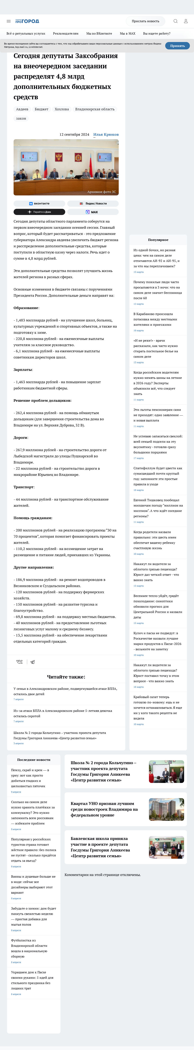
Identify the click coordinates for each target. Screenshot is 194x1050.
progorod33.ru (129, 996)
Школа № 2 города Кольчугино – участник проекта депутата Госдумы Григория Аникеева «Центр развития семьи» (66, 738)
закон (21, 118)
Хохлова (62, 109)
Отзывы (11, 930)
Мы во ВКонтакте (99, 33)
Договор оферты (16, 935)
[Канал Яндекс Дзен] (39, 212)
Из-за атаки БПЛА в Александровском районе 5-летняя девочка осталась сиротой (66, 716)
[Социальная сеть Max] (93, 212)
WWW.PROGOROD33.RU (42, 958)
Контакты (86, 930)
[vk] (19, 662)
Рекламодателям (65, 33)
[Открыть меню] (9, 21)
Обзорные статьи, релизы (59, 930)
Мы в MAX (127, 33)
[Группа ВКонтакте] (39, 204)
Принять (177, 46)
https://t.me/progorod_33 (169, 1006)
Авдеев (22, 109)
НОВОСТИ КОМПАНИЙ (56, 902)
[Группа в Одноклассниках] (127, 909)
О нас (10, 925)
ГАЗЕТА (82, 902)
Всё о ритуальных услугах (26, 33)
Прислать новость (145, 21)
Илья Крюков (106, 134)
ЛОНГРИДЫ (14, 902)
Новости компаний (55, 935)
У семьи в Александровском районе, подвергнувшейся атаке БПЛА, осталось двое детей (66, 694)
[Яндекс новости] (93, 204)
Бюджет (41, 109)
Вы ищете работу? (156, 33)
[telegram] (34, 662)
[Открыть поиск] (175, 21)
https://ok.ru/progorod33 (138, 1006)
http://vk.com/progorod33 (107, 1006)
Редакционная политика (94, 925)
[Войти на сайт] (186, 21)
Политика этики (53, 925)
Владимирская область (95, 109)
